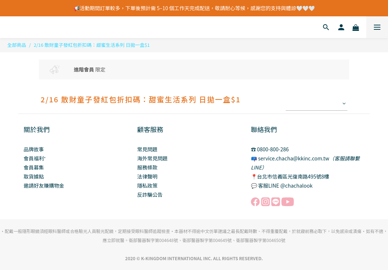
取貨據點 (34, 176)
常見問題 (147, 149)
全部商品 (16, 44)
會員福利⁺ (35, 158)
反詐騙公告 (149, 194)
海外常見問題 (152, 158)
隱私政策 (147, 185)
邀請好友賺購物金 (44, 185)
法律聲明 (147, 176)
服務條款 (147, 167)
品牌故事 (34, 149)
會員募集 (34, 167)
